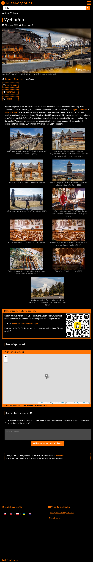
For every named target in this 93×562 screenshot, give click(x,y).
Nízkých (74, 109)
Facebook (60, 455)
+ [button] (6, 357)
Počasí (9, 99)
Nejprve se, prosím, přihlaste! (47, 443)
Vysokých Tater (11, 112)
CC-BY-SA (86, 403)
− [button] (6, 360)
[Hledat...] (44, 8)
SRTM (63, 403)
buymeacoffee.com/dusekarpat (25, 323)
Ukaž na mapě (11, 85)
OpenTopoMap (78, 403)
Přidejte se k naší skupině (62, 513)
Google (42, 405)
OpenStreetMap (56, 403)
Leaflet (41, 403)
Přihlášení (13, 13)
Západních (83, 109)
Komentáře (10, 92)
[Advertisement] (48, 482)
